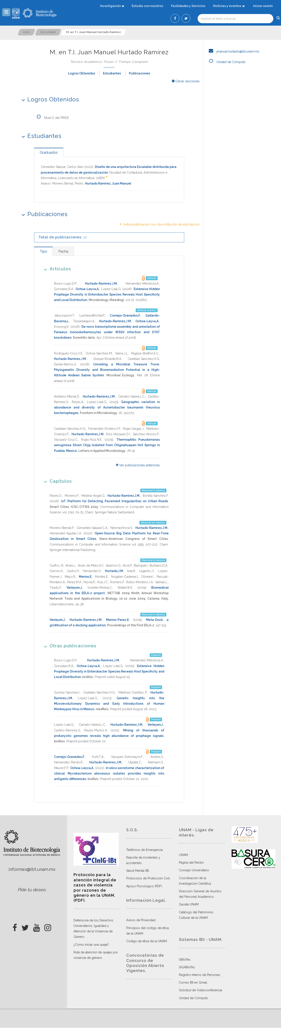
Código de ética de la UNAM (146, 941)
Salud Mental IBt (137, 870)
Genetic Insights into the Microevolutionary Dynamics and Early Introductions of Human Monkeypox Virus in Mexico (109, 703)
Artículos (56, 268)
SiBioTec (185, 959)
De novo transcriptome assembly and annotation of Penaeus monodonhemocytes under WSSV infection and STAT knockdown (107, 332)
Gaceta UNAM (189, 904)
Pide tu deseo (31, 889)
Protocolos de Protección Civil (148, 878)
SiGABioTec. (187, 967)
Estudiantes (112, 73)
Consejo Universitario (194, 870)
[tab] (48, 152)
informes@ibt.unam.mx (32, 869)
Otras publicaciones (68, 645)
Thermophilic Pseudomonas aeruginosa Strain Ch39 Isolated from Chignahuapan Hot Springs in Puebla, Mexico (107, 445)
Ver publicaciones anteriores (138, 465)
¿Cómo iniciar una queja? (91, 944)
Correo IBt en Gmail (193, 982)
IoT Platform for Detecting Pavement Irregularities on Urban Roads (114, 501)
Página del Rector (191, 862)
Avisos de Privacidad (140, 920)
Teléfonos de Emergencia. (144, 850)
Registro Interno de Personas (199, 975)
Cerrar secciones (186, 81)
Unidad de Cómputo (226, 62)
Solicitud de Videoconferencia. (201, 990)
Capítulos (56, 481)
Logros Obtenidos (81, 73)
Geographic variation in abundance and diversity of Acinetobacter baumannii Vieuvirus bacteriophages (107, 407)
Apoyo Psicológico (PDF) (144, 886)
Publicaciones (139, 73)
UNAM (183, 855)
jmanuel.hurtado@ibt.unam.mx (232, 51)
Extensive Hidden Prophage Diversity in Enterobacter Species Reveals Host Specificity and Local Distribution (107, 294)
